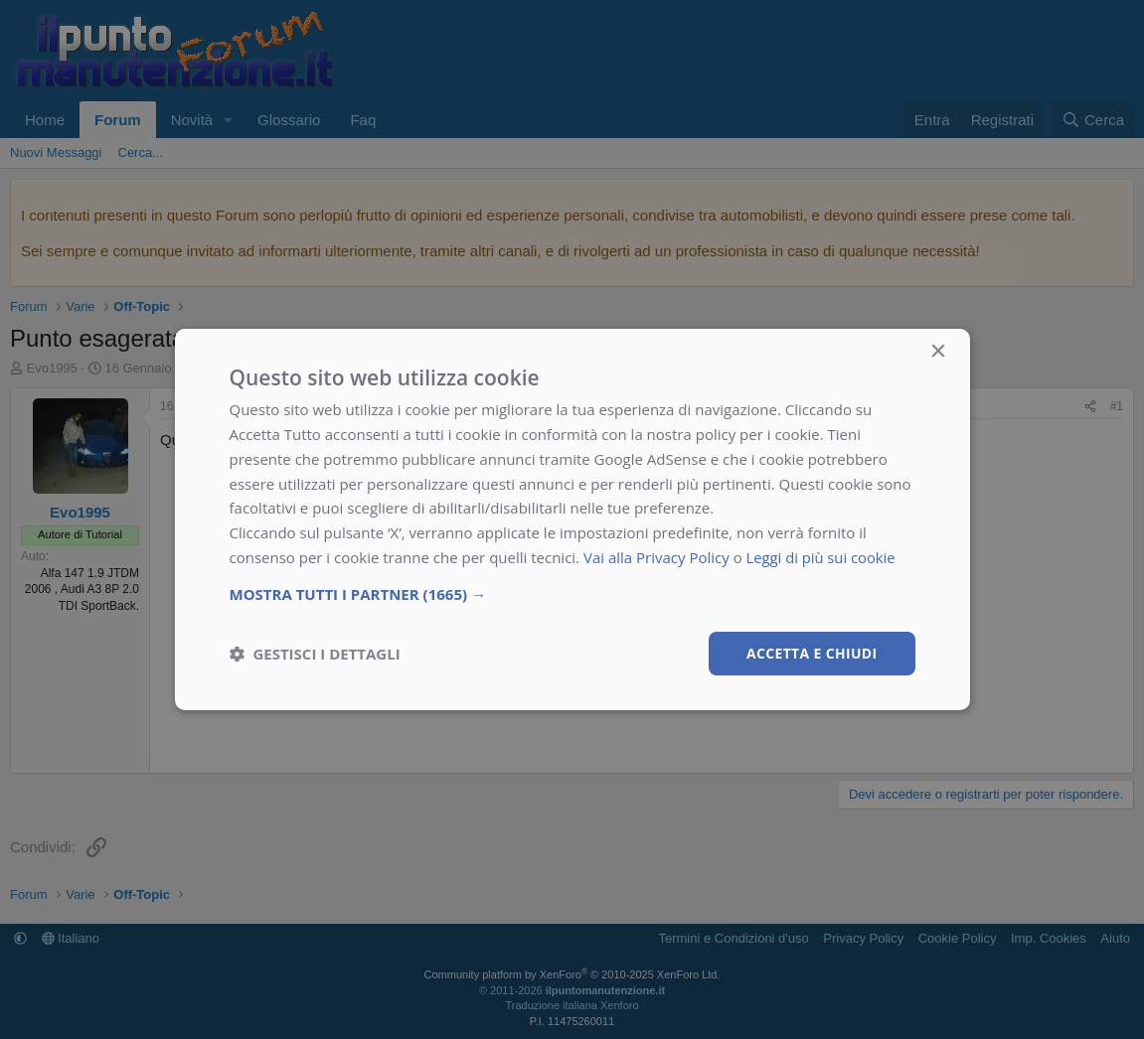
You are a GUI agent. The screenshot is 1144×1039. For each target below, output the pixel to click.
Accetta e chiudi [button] (811, 652)
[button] (572, 593)
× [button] (937, 352)
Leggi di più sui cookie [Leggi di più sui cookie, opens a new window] (822, 557)
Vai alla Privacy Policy (656, 557)
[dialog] (572, 519)
